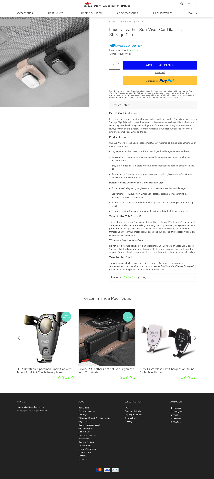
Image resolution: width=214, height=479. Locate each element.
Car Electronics (162, 13)
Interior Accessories (87, 435)
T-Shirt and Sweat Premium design (94, 418)
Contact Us (83, 456)
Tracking (128, 422)
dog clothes (83, 422)
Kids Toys (82, 415)
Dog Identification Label (89, 425)
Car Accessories (127, 13)
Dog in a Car (83, 432)
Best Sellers (55, 13)
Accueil (112, 22)
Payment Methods (133, 411)
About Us (82, 459)
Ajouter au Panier (160, 65)
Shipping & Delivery (133, 415)
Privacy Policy (84, 452)
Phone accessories (86, 411)
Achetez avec (160, 80)
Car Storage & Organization (131, 22)
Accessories (25, 13)
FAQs (127, 408)
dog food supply (85, 428)
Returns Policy (131, 418)
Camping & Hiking (90, 13)
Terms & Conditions (87, 449)
